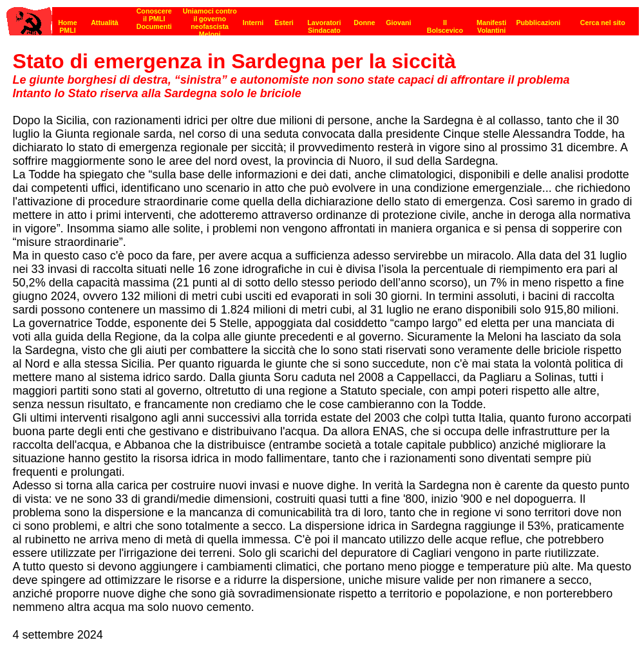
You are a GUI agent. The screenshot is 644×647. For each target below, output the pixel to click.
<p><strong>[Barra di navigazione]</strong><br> (322, 17)
